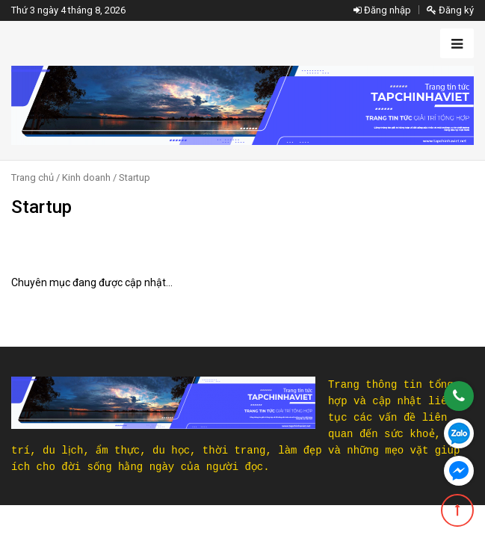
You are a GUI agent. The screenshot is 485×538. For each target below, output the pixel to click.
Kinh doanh (86, 177)
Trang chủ (32, 177)
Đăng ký (450, 10)
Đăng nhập (382, 10)
